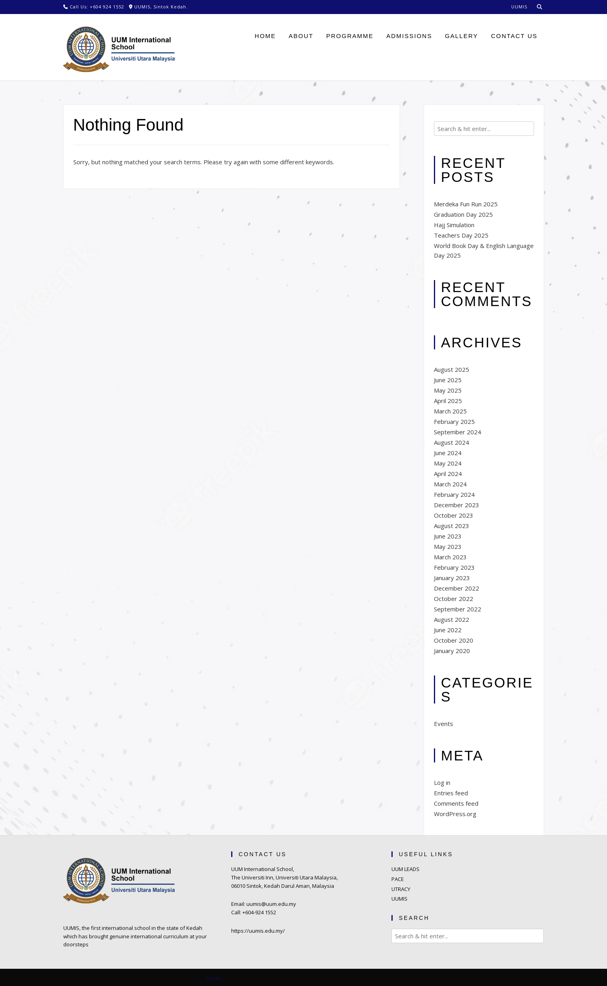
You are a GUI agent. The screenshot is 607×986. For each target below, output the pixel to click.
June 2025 (448, 380)
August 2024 (451, 442)
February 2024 (454, 494)
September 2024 (457, 432)
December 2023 (456, 505)
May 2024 (448, 463)
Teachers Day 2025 (461, 235)
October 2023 (453, 515)
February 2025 (454, 421)
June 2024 (448, 453)
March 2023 (450, 557)
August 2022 (451, 619)
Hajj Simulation (454, 225)
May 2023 (448, 546)
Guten (214, 978)
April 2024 (448, 474)
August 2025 (451, 369)
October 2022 (453, 599)
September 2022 (457, 609)
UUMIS (399, 898)
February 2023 (454, 567)
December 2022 (456, 588)
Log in (442, 782)
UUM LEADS (405, 869)
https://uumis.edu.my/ (258, 930)
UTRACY (400, 889)
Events (443, 724)
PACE (397, 879)
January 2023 (452, 578)
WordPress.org (455, 814)
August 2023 (451, 526)
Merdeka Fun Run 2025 (466, 204)
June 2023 (448, 536)
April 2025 (448, 401)
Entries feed (451, 793)
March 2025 (450, 411)
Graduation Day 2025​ (463, 214)
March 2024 (450, 484)
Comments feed (456, 803)
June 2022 (448, 630)
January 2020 (452, 651)
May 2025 (448, 390)
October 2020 (453, 640)
